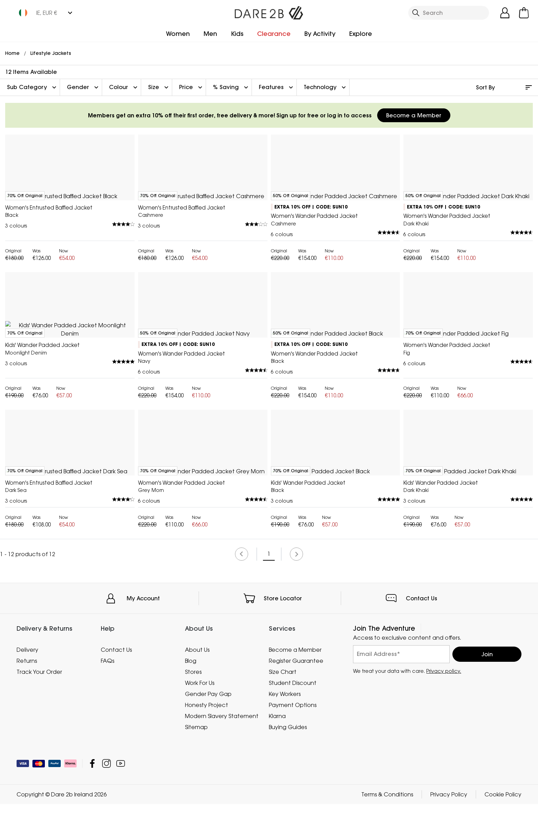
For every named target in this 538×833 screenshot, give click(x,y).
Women (178, 34)
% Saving (231, 87)
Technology (326, 87)
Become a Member (413, 115)
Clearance (274, 34)
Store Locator (283, 789)
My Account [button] (143, 789)
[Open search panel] (448, 13)
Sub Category (32, 87)
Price (191, 87)
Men (210, 34)
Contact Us (421, 789)
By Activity (319, 34)
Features (277, 87)
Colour (124, 87)
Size (159, 87)
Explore (360, 34)
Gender (83, 87)
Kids (237, 34)
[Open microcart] (523, 12)
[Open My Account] (504, 12)
